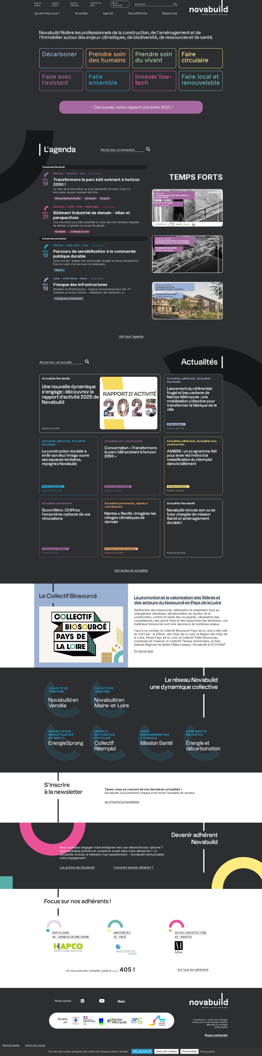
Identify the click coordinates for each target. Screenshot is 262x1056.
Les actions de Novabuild (95, 867)
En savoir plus (143, 651)
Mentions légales (11, 1045)
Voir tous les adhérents (192, 969)
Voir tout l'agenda (131, 336)
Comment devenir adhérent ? (142, 867)
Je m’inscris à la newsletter (122, 802)
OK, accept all (142, 1051)
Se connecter (117, 5)
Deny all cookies (166, 1051)
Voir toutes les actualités (131, 570)
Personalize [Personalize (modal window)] (189, 1051)
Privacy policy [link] (207, 1051)
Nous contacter (216, 1035)
